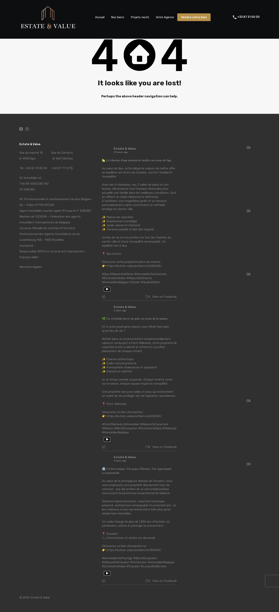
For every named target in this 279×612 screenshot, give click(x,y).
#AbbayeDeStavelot (115, 562)
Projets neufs (140, 17)
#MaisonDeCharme (139, 278)
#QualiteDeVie (150, 282)
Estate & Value (125, 148)
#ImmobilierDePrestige (117, 558)
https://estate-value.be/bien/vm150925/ (133, 550)
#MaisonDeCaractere (154, 424)
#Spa (105, 274)
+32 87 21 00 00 (248, 17)
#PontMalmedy (112, 424)
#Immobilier (131, 424)
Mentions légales (30, 267)
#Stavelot (133, 566)
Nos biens (117, 17)
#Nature (107, 428)
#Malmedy (170, 428)
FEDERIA (41, 216)
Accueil (99, 17)
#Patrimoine (138, 562)
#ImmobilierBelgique (115, 282)
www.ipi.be (26, 245)
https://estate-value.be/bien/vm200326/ (134, 416)
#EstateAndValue (114, 278)
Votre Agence (165, 17)
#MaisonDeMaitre (121, 274)
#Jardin (135, 282)
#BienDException (125, 428)
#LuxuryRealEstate (153, 566)
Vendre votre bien (194, 17)
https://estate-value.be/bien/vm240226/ (134, 266)
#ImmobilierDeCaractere (150, 274)
